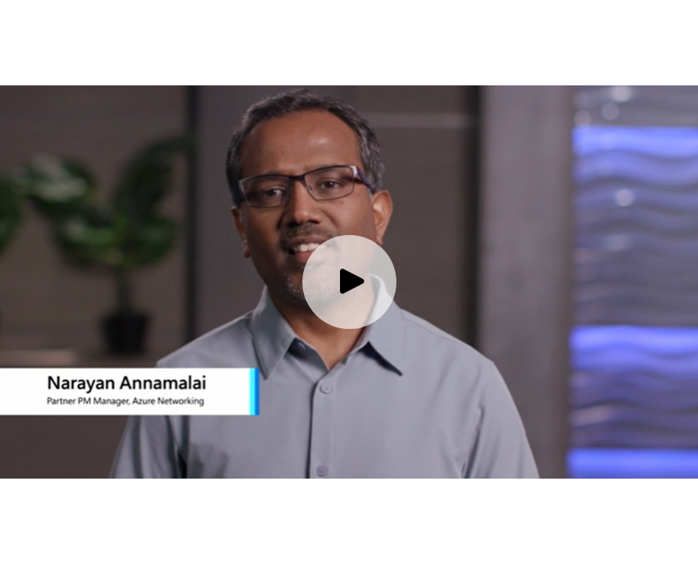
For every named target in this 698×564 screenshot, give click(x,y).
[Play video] (349, 282)
